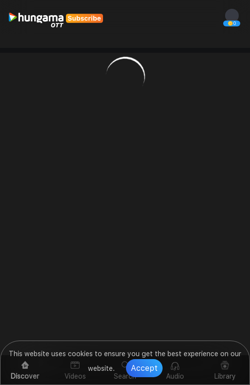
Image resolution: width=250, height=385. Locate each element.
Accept (144, 368)
